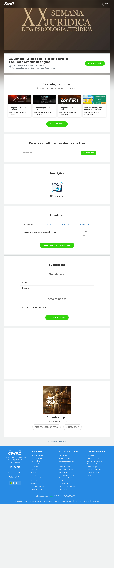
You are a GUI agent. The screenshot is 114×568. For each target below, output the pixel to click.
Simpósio (34, 469)
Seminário (34, 472)
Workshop (34, 475)
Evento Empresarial (37, 455)
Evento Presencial (36, 458)
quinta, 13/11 (85, 224)
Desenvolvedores (93, 472)
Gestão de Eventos (65, 467)
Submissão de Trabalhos (67, 472)
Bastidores (95, 501)
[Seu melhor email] (49, 153)
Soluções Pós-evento (66, 469)
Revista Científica (64, 458)
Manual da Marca (35, 501)
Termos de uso (48, 501)
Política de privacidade (82, 501)
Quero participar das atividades (57, 245)
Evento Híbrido (35, 464)
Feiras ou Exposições (37, 489)
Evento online (35, 461)
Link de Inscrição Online (66, 481)
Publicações (63, 455)
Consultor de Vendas (94, 464)
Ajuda (89, 475)
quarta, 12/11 (66, 224)
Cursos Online (35, 481)
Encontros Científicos (37, 486)
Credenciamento (64, 489)
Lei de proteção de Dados (63, 501)
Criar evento (91, 455)
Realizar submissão (57, 317)
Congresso (34, 467)
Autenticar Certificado (94, 469)
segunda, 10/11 (29, 224)
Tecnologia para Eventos (67, 475)
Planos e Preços (92, 467)
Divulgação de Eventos (66, 461)
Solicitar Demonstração (94, 461)
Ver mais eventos (57, 124)
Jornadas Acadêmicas (38, 478)
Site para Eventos (64, 484)
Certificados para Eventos (67, 486)
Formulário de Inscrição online (69, 478)
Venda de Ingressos (65, 464)
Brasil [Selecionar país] (14, 483)
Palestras (34, 484)
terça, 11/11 (48, 224)
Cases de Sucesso (93, 458)
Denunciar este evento (57, 442)
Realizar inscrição (95, 63)
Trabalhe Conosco (21, 501)
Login (106, 4)
